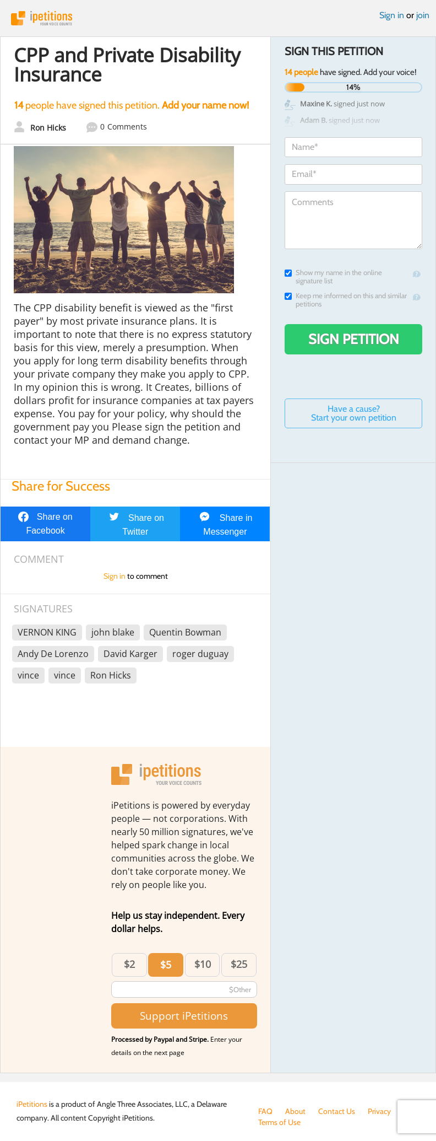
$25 (239, 964)
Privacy (379, 1111)
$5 (165, 964)
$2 (129, 964)
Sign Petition (353, 339)
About (295, 1111)
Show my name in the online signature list (333, 276)
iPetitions (218, 18)
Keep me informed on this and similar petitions (346, 300)
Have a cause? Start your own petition (353, 413)
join (422, 15)
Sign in (391, 15)
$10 (202, 964)
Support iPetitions (184, 1015)
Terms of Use (279, 1122)
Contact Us (336, 1111)
